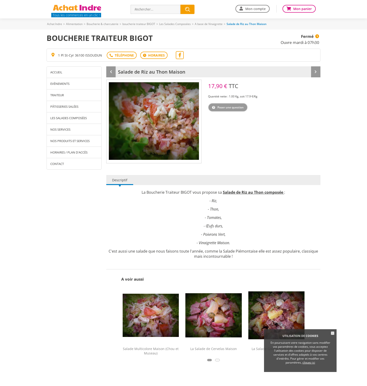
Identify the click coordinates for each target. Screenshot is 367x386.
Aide (103, 379)
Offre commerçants (253, 379)
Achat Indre (54, 24)
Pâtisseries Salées (64, 106)
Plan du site (120, 379)
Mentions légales (146, 379)
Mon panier (302, 9)
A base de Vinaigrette (209, 24)
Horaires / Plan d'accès (69, 152)
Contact (57, 164)
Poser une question (230, 107)
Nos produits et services (70, 141)
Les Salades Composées (175, 24)
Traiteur (57, 95)
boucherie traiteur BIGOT (138, 24)
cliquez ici (308, 363)
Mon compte (255, 9)
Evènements (60, 84)
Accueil (56, 72)
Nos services (60, 129)
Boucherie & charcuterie (102, 24)
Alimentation (74, 24)
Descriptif (119, 162)
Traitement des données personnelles (190, 379)
